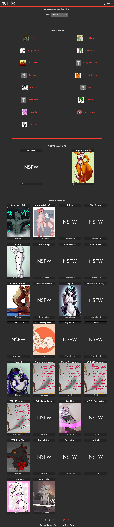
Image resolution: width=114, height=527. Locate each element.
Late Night (44, 479)
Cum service (95, 244)
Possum (29, 87)
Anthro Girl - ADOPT (45, 205)
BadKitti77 (29, 100)
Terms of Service (46, 525)
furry (29, 38)
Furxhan (29, 124)
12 (64, 520)
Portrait (18, 362)
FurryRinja (86, 100)
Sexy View (70, 440)
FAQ (67, 525)
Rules (72, 525)
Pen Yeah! (31, 150)
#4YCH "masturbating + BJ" (100, 401)
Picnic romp (44, 244)
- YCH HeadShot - (18, 440)
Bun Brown (86, 51)
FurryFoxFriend (86, 63)
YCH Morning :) (18, 479)
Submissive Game (44, 401)
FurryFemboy (86, 112)
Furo (86, 87)
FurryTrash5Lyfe (86, 75)
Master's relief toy (95, 284)
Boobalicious (44, 440)
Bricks (70, 205)
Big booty (69, 323)
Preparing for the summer (21, 284)
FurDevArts (29, 63)
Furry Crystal (29, 51)
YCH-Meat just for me (45, 323)
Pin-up (18, 244)
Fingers (69, 284)
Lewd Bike (96, 440)
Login (109, 3)
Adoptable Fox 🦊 (82, 151)
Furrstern (29, 75)
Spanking (70, 401)
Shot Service (95, 205)
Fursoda (29, 112)
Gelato (96, 323)
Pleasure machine (44, 284)
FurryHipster (86, 38)
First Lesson (18, 323)
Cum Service (70, 244)
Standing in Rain (18, 205)
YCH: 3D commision (44, 362)
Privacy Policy (59, 525)
